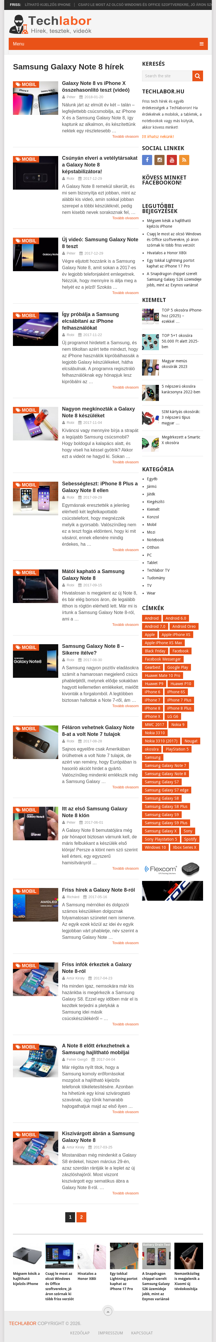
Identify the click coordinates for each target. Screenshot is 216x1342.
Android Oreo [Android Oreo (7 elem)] (184, 626)
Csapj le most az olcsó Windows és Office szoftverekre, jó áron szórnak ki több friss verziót (174, 239)
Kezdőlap (80, 1333)
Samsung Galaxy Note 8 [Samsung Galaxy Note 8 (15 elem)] (165, 773)
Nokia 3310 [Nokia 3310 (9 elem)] (155, 733)
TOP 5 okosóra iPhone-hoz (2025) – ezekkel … (182, 316)
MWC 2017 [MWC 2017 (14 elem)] (154, 724)
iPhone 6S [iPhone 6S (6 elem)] (176, 692)
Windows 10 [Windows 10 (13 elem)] (155, 847)
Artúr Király (76, 978)
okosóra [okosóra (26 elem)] (152, 749)
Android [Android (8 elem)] (152, 618)
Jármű (151, 486)
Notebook (155, 540)
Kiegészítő (155, 501)
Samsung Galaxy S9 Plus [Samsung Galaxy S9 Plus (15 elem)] (166, 823)
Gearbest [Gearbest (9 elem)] (152, 667)
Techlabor (23, 1323)
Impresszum (110, 1333)
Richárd (73, 897)
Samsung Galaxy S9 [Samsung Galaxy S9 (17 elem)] (162, 814)
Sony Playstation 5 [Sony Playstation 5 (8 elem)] (161, 839)
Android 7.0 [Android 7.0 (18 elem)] (155, 626)
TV (149, 585)
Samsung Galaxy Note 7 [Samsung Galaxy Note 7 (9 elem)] (165, 765)
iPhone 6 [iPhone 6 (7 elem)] (152, 692)
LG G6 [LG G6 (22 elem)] (172, 716)
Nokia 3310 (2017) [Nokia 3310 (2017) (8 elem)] (161, 741)
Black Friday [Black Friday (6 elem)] (155, 651)
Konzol (153, 517)
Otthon (153, 547)
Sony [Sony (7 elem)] (188, 831)
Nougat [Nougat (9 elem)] (190, 741)
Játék (151, 494)
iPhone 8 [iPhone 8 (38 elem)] (152, 708)
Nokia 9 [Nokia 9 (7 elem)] (177, 724)
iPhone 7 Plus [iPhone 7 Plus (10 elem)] (179, 700)
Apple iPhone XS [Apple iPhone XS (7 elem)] (176, 634)
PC (149, 555)
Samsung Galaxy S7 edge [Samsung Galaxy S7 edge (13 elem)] (166, 790)
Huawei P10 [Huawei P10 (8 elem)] (180, 683)
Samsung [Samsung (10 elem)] (153, 757)
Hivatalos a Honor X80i (166, 253)
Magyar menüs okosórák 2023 (175, 364)
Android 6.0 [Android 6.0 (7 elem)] (176, 618)
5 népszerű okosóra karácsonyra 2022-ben (181, 389)
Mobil (151, 524)
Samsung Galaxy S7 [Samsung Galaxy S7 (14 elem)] (162, 782)
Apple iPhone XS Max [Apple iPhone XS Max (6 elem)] (163, 643)
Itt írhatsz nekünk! (158, 136)
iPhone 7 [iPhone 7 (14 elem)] (152, 700)
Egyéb (152, 479)
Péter (71, 97)
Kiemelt (153, 509)
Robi (70, 178)
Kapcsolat (142, 1333)
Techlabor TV (158, 570)
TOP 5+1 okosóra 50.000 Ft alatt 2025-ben (180, 341)
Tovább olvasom (125, 136)
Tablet (152, 562)
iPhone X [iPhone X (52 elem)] (152, 716)
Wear (151, 593)
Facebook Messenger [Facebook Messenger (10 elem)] (163, 659)
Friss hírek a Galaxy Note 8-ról (98, 890)
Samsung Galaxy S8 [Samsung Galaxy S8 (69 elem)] (162, 798)
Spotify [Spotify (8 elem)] (190, 839)
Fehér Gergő (77, 1059)
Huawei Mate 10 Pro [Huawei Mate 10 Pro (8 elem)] (162, 675)
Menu (18, 43)
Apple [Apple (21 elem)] (150, 634)
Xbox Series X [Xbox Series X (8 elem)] (184, 847)
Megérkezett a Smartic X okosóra (181, 440)
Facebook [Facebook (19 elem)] (180, 651)
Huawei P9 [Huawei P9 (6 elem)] (154, 683)
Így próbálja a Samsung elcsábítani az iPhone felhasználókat (90, 321)
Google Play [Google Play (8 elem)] (177, 667)
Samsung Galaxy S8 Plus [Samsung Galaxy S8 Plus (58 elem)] (166, 806)
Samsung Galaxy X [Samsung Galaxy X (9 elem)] (161, 831)
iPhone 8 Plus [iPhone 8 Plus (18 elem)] (179, 708)
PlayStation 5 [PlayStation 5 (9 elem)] (177, 749)
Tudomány (156, 578)
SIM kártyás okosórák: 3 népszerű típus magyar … (181, 417)
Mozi (151, 532)
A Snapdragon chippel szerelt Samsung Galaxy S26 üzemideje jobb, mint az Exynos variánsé (174, 279)
